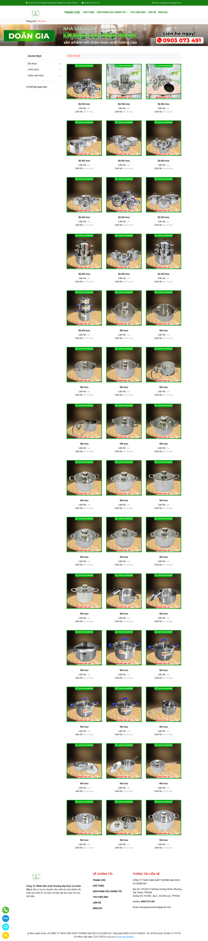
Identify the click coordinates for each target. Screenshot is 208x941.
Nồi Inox (124, 330)
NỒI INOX (32, 63)
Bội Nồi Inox (124, 104)
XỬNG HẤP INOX (36, 75)
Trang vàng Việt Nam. (125, 937)
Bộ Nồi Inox (84, 104)
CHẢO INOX (33, 69)
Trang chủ (31, 21)
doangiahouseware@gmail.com (155, 907)
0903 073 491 (148, 901)
